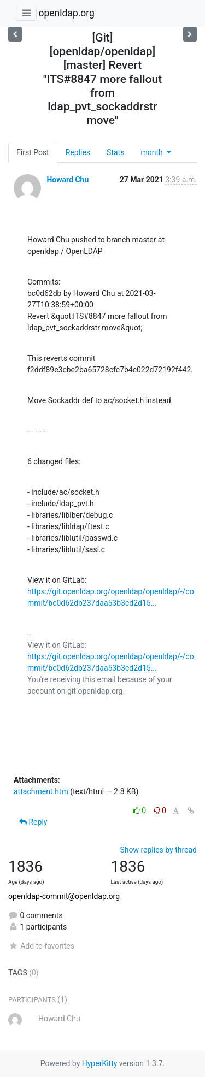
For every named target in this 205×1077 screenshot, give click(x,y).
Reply (33, 822)
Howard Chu (67, 179)
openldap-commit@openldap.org (64, 896)
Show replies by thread (158, 849)
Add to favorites (41, 946)
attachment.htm (41, 791)
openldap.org (66, 13)
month (152, 152)
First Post (32, 152)
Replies (78, 152)
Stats (115, 152)
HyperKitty (100, 1063)
